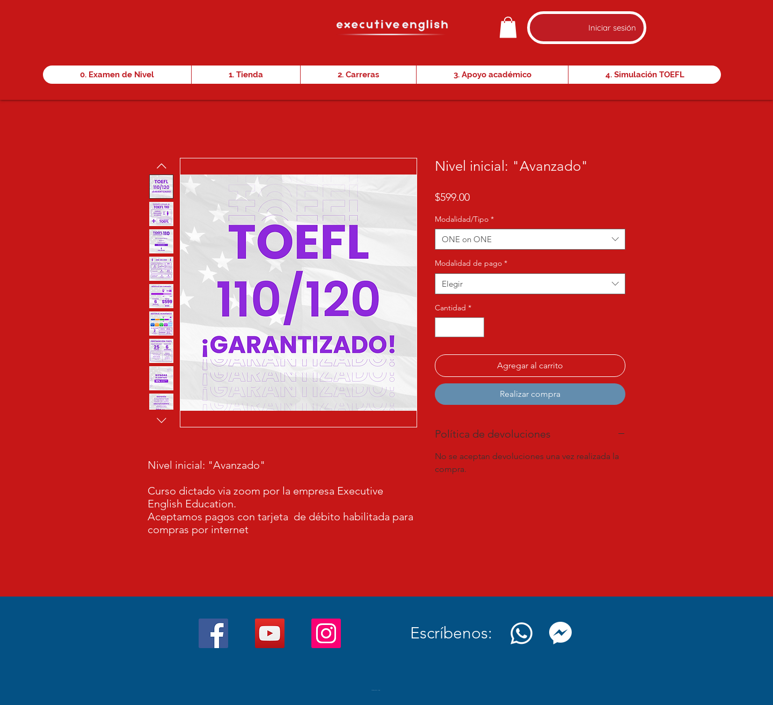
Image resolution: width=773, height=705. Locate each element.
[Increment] (476, 327)
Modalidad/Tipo (464, 219)
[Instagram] (326, 633)
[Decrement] (443, 327)
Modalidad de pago (471, 263)
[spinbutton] (459, 327)
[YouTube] (270, 633)
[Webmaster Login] (375, 690)
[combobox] (530, 239)
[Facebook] (213, 633)
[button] (508, 27)
